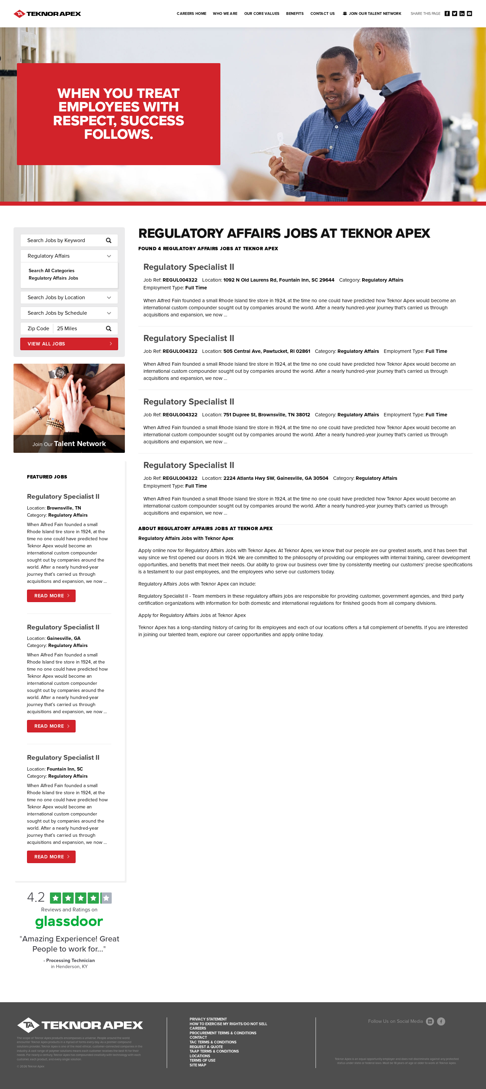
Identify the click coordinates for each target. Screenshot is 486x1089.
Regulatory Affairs (49, 256)
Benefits (295, 13)
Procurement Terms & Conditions (223, 1033)
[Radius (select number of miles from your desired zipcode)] (77, 328)
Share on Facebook (447, 13)
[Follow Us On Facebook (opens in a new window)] (441, 1021)
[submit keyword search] (108, 240)
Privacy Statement (208, 1019)
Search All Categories (52, 271)
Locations (200, 1056)
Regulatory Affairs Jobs (53, 278)
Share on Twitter (454, 13)
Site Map (198, 1065)
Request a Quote (206, 1047)
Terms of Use (202, 1060)
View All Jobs (46, 344)
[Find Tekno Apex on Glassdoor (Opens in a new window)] (69, 927)
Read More (49, 596)
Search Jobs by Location (56, 297)
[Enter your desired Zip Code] (37, 328)
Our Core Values (262, 13)
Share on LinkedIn (461, 13)
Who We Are (225, 13)
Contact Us (322, 13)
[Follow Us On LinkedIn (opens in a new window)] (430, 1021)
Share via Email (469, 13)
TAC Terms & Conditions (213, 1042)
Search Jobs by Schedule (57, 313)
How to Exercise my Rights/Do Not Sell (228, 1024)
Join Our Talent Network (375, 13)
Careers (198, 1028)
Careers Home (191, 13)
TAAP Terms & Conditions (214, 1051)
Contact (198, 1037)
